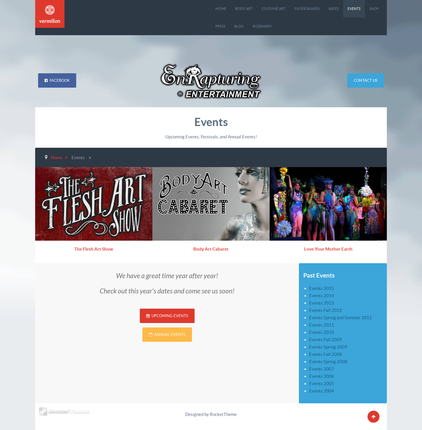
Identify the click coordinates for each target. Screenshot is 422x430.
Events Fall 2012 (325, 310)
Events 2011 (321, 324)
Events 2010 (321, 332)
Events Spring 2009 (328, 346)
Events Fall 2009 (325, 339)
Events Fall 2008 (325, 354)
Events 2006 (321, 376)
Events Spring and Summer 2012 (340, 317)
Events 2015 (321, 288)
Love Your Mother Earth (328, 248)
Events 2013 (321, 302)
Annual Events (167, 334)
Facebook (57, 80)
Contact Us (365, 80)
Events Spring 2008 (328, 361)
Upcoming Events (167, 316)
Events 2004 (321, 390)
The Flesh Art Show (93, 248)
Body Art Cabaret (211, 248)
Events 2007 (321, 368)
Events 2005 (321, 383)
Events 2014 (321, 295)
